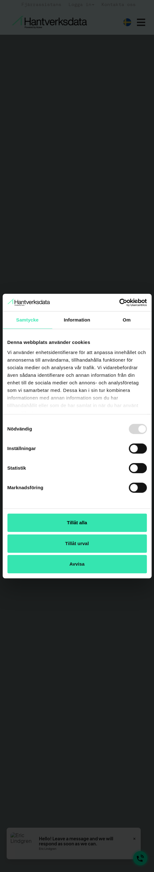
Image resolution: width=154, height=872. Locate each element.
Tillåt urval (77, 543)
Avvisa (77, 564)
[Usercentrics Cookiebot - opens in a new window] (119, 302)
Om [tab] (127, 319)
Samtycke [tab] (27, 319)
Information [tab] (77, 319)
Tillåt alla (77, 522)
